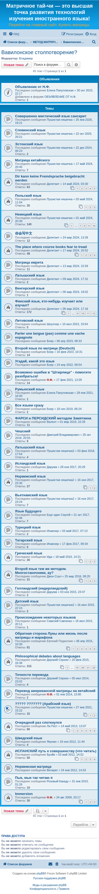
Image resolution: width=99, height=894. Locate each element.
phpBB (41, 873)
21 (88, 667)
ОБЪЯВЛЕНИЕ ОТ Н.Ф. (60, 96)
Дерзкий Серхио (58, 659)
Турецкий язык (28, 527)
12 (94, 313)
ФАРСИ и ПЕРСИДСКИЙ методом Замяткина (53, 418)
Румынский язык (29, 389)
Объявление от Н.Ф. (32, 87)
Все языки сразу (29, 405)
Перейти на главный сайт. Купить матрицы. (49, 24)
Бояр (50, 341)
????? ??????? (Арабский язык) (43, 704)
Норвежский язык (30, 476)
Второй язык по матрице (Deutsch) (45, 348)
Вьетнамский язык (31, 495)
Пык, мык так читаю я (34, 778)
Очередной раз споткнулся (38, 722)
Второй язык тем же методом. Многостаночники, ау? (41, 571)
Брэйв (51, 754)
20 (82, 667)
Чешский (22, 431)
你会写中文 (23, 233)
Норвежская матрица (33, 767)
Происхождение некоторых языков (45, 617)
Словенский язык (30, 130)
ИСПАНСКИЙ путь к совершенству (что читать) (55, 751)
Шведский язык (28, 738)
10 (94, 225)
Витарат (52, 770)
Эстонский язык (29, 144)
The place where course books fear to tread (51, 247)
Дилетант (53, 183)
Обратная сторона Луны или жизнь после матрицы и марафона (51, 635)
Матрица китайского (32, 160)
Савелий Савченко (59, 620)
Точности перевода (31, 675)
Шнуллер (53, 324)
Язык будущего (28, 511)
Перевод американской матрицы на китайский (55, 691)
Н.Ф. (50, 379)
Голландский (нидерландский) (41, 588)
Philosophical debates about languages (48, 656)
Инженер (53, 530)
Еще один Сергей (58, 514)
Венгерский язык (30, 288)
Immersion (24, 794)
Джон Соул (54, 576)
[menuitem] (14, 34)
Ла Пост (52, 726)
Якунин (51, 741)
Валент (51, 421)
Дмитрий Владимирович (63, 434)
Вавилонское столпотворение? (39, 52)
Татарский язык (28, 540)
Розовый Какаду (57, 781)
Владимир (26, 58)
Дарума (52, 467)
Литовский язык (29, 320)
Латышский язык (30, 275)
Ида (49, 556)
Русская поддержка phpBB (49, 878)
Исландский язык (30, 463)
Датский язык (27, 601)
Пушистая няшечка (59, 119)
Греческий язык (28, 553)
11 (88, 313)
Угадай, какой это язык (34, 361)
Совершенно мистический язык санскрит (50, 116)
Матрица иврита (29, 262)
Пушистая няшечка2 (60, 450)
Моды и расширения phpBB (49, 885)
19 (77, 667)
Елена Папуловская (60, 90)
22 (94, 667)
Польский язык (28, 196)
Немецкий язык (28, 214)
